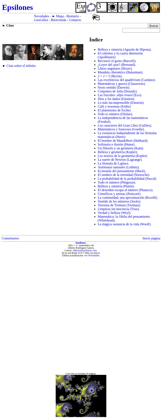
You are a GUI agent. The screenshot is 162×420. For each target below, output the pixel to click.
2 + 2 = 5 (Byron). (110, 76)
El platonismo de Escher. (114, 110)
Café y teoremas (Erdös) (114, 106)
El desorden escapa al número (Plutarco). (125, 190)
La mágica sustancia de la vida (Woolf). (124, 224)
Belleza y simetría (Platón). (116, 186)
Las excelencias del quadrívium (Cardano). (127, 80)
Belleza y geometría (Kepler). (118, 152)
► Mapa (58, 16)
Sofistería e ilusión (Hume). (116, 144)
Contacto (75, 20)
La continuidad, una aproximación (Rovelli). (128, 197)
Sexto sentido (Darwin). (114, 87)
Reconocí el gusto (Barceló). (117, 61)
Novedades (41, 16)
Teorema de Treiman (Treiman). (119, 205)
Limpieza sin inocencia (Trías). (119, 209)
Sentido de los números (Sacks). (119, 201)
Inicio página (151, 238)
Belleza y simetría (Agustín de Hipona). (124, 49)
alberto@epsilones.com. (85, 250)
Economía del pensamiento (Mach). (122, 171)
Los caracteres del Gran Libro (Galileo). (125, 125)
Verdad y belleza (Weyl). (114, 213)
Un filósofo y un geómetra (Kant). (121, 148)
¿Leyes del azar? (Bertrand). (117, 64)
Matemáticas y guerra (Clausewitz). (122, 83)
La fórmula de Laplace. (113, 163)
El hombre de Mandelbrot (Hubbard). (123, 140)
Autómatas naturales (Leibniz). (119, 167)
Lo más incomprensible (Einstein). (121, 102)
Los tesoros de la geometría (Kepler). (123, 156)
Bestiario (73, 16)
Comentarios (10, 238)
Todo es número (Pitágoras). (117, 182)
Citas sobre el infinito (21, 66)
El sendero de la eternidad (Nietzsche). (124, 175)
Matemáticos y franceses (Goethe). (121, 129)
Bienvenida (58, 20)
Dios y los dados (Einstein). (116, 99)
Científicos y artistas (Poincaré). (119, 194)
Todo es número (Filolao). (115, 114)
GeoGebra (41, 20)
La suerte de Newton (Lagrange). (120, 159)
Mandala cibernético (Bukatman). (120, 72)
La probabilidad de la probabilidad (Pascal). (127, 178)
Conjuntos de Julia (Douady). (117, 91)
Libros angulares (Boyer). (115, 68)
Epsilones (81, 242)
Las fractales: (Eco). (120, 95)
